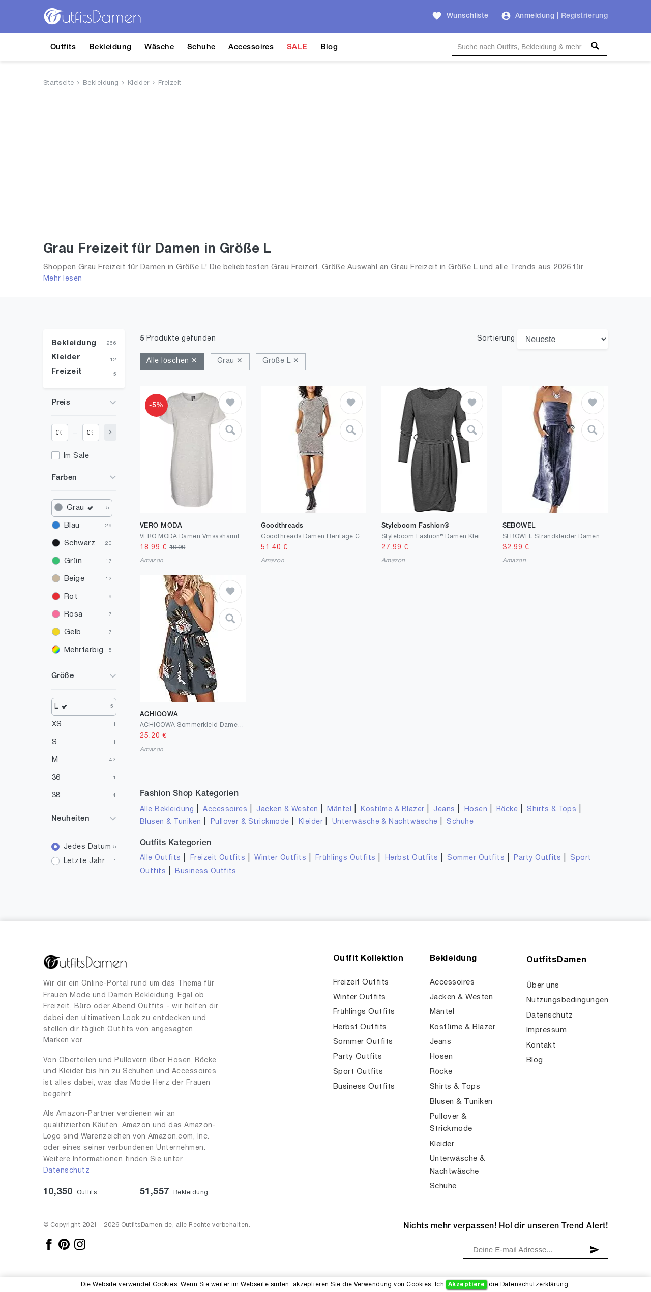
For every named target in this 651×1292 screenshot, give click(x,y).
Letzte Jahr (84, 861)
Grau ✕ (230, 361)
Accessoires (251, 47)
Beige (74, 578)
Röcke (507, 809)
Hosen (475, 809)
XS (57, 724)
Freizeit (170, 83)
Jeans (444, 809)
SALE (297, 47)
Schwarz (79, 543)
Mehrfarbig (84, 650)
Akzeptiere (466, 1284)
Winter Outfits (280, 858)
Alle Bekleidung (167, 809)
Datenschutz (66, 1170)
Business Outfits (205, 871)
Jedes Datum (87, 847)
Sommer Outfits (476, 858)
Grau (82, 508)
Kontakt (540, 1045)
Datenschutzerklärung (534, 1284)
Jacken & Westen (287, 809)
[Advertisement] (325, 166)
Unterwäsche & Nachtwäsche (385, 822)
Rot (70, 596)
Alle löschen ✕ (172, 361)
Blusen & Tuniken (170, 822)
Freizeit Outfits (218, 858)
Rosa (73, 614)
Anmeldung (534, 16)
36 (56, 777)
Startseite (58, 83)
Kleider (139, 83)
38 (56, 795)
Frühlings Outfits (345, 858)
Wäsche (159, 47)
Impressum (546, 1030)
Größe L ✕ (280, 361)
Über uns (542, 985)
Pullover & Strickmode (250, 822)
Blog (329, 47)
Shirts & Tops (551, 809)
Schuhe (201, 47)
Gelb (72, 632)
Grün (73, 561)
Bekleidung (110, 47)
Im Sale (76, 456)
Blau (72, 525)
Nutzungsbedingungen (567, 1000)
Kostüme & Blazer (392, 809)
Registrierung (584, 16)
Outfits (63, 47)
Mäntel (339, 809)
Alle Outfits (160, 858)
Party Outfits (537, 858)
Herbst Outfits (411, 858)
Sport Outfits (358, 1071)
